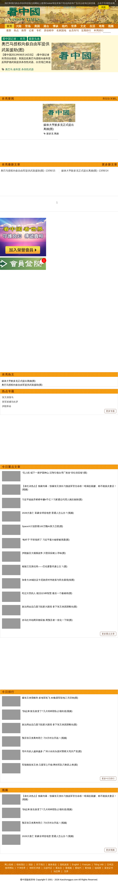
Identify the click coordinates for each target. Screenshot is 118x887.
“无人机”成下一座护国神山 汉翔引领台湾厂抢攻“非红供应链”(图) (54, 472)
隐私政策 (64, 864)
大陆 (18, 26)
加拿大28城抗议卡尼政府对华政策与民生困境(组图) (48, 580)
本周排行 (99, 30)
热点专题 (8, 391)
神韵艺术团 (35, 868)
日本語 (110, 864)
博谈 (55, 26)
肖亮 (22, 38)
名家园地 (61, 30)
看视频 (68, 868)
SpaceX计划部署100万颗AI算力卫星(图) (42, 526)
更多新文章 (109, 164)
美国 (37, 26)
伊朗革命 (6, 406)
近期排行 (86, 30)
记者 (31, 30)
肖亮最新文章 (11, 164)
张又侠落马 (8, 397)
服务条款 (52, 864)
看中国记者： (10, 38)
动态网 (57, 871)
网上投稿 (9, 864)
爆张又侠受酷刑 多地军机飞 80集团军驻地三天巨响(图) (50, 697)
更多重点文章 (108, 634)
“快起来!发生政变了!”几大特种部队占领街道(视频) (47, 711)
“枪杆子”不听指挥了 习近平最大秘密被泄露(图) (45, 539)
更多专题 (110, 411)
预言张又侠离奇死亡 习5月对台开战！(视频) (44, 738)
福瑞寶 (98, 868)
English (75, 864)
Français (86, 864)
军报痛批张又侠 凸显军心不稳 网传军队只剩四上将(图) (50, 764)
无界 (66, 871)
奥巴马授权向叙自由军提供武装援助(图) (22, 384)
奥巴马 (9, 69)
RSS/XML (110, 98)
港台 (46, 26)
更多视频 (110, 850)
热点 (16, 30)
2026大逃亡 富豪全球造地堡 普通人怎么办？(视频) (48, 513)
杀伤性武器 (27, 69)
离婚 (56, 133)
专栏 (38, 30)
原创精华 (49, 30)
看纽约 (78, 868)
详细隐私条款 (69, 7)
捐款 (31, 864)
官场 (28, 26)
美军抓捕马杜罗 (10, 401)
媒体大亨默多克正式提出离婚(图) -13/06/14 (84, 170)
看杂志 (58, 868)
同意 (103, 7)
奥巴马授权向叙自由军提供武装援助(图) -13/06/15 (28, 170)
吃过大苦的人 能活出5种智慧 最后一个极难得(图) (47, 593)
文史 (83, 26)
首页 (9, 26)
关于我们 (40, 864)
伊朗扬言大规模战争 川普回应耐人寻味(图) (44, 553)
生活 (92, 26)
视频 (111, 26)
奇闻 (101, 26)
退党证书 (108, 868)
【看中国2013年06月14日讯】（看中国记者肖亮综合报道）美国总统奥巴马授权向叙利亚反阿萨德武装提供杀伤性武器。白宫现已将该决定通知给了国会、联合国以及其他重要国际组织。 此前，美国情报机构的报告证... (26, 62)
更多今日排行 (108, 778)
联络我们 (21, 864)
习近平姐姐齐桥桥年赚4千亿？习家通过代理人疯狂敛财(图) (52, 499)
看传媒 (88, 868)
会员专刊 (74, 30)
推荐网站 (9, 868)
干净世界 (21, 868)
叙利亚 (17, 69)
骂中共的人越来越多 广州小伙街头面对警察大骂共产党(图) (52, 751)
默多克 (50, 133)
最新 (8, 30)
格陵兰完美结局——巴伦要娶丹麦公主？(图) (44, 566)
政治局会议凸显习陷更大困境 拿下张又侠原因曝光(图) (49, 606)
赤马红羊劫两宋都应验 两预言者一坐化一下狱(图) (47, 620)
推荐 (23, 30)
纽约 (64, 26)
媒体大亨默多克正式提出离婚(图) (18, 381)
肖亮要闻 (8, 98)
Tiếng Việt (99, 864)
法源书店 (47, 868)
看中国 (25, 14)
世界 (74, 26)
